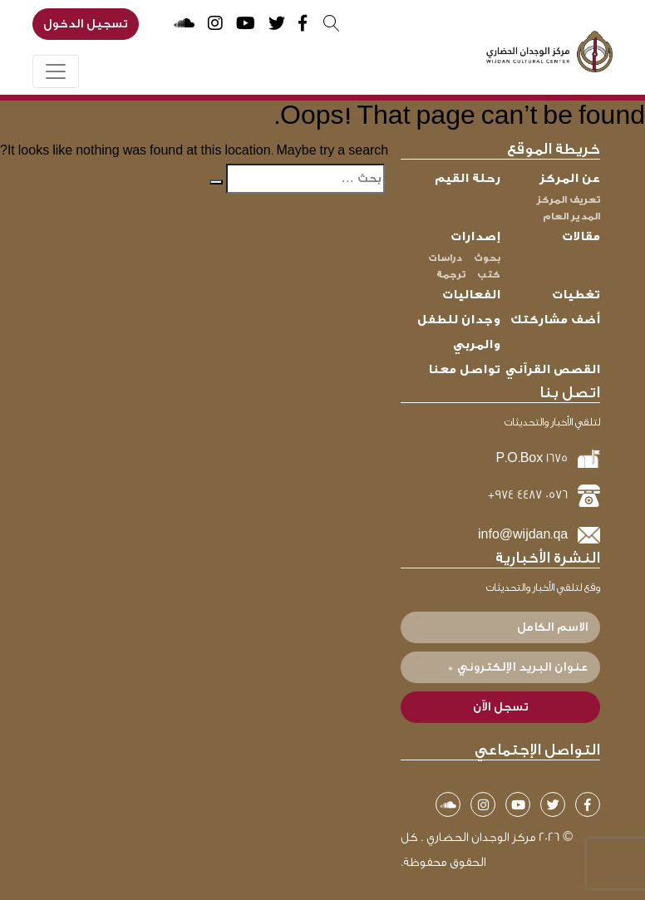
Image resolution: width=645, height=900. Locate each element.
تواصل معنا (464, 369)
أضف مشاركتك (555, 319)
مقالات (581, 236)
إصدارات (475, 236)
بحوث (487, 257)
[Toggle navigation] (55, 71)
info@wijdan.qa (523, 535)
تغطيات (576, 295)
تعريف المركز (568, 199)
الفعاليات (471, 295)
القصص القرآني (552, 369)
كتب (488, 274)
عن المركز (569, 178)
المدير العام (571, 216)
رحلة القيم (467, 178)
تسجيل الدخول (85, 24)
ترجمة (450, 274)
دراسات (445, 257)
